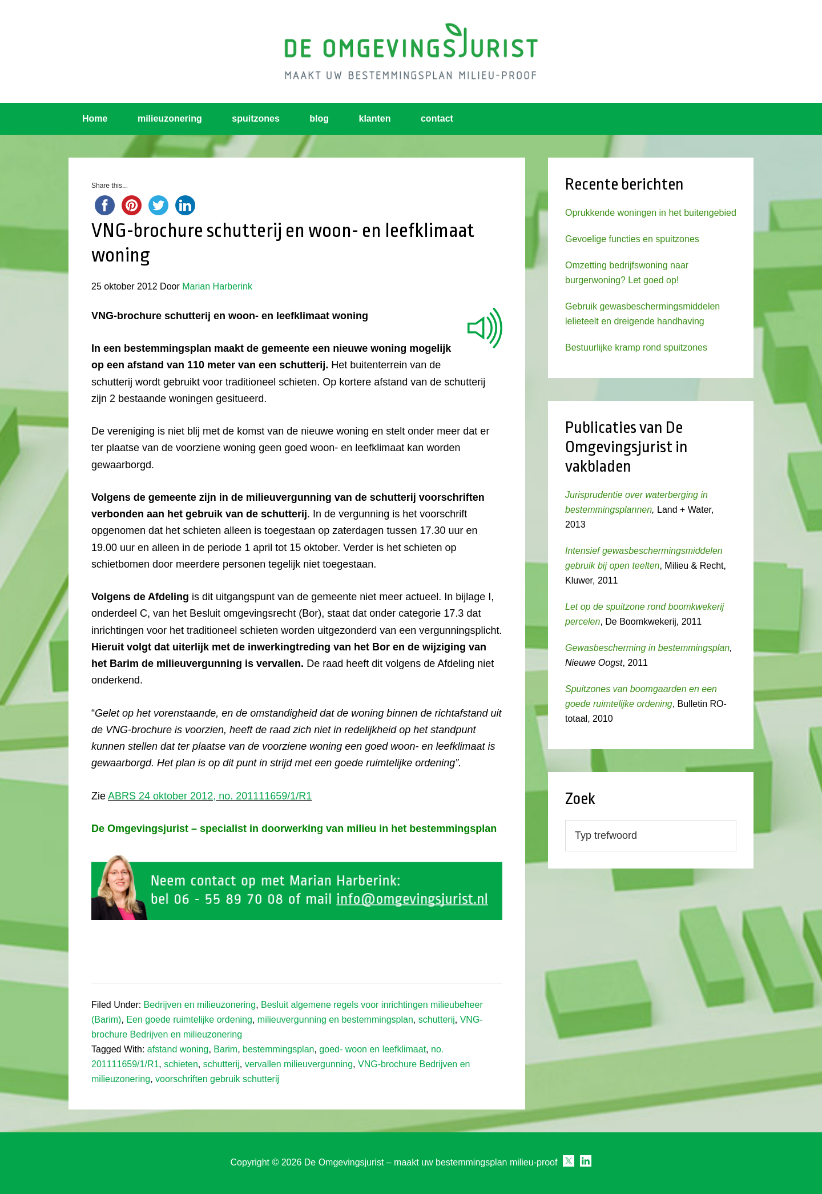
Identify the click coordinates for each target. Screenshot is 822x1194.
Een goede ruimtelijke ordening (189, 1019)
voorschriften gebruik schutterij (217, 1079)
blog (319, 118)
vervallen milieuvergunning (299, 1064)
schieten (181, 1064)
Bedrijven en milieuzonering (200, 1005)
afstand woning (178, 1049)
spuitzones (256, 118)
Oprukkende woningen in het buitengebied (650, 213)
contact (437, 118)
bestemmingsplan (278, 1049)
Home (94, 118)
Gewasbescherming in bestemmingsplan (647, 648)
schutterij (436, 1019)
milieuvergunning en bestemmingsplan (335, 1019)
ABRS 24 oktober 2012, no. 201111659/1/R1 (210, 796)
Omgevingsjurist (411, 51)
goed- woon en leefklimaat (372, 1049)
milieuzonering (170, 118)
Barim (225, 1049)
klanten (375, 118)
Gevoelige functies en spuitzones (632, 239)
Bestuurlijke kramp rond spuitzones (636, 347)
